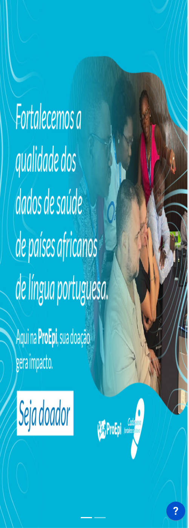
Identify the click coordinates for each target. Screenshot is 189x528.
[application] (176, 513)
